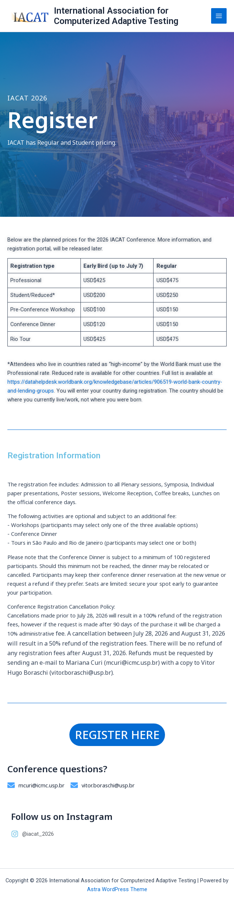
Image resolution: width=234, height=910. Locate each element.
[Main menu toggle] (219, 16)
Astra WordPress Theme (117, 889)
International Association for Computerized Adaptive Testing (116, 16)
